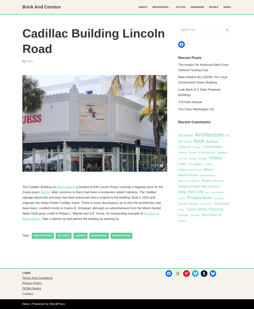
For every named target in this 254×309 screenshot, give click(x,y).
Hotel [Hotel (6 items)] (182, 164)
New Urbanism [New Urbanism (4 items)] (210, 186)
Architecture (43, 235)
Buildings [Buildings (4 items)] (212, 141)
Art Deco (63, 235)
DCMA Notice (31, 288)
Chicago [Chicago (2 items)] (196, 147)
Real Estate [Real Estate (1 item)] (218, 198)
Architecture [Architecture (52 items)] (209, 134)
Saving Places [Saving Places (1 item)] (206, 204)
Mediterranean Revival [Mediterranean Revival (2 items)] (190, 169)
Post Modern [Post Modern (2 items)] (218, 192)
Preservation (121, 235)
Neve (26, 304)
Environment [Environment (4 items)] (207, 152)
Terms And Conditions (37, 278)
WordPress (57, 304)
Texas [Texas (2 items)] (181, 209)
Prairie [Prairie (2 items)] (181, 198)
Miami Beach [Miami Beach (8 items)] (188, 175)
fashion (46, 192)
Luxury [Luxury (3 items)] (208, 164)
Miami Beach (66, 187)
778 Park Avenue (190, 102)
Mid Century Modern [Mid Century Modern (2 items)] (189, 181)
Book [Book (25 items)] (199, 141)
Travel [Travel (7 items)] (191, 209)
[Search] (200, 30)
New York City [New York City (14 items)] (191, 192)
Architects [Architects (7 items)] (185, 135)
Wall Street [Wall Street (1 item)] (195, 215)
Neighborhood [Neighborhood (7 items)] (189, 186)
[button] (169, 7)
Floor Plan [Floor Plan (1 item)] (182, 159)
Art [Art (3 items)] (227, 135)
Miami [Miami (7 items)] (208, 169)
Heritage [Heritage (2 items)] (202, 158)
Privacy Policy (32, 283)
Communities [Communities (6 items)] (212, 147)
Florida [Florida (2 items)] (192, 158)
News (227, 7)
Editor (29, 61)
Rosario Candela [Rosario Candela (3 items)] (188, 203)
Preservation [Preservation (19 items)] (199, 197)
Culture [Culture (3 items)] (182, 152)
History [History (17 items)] (215, 158)
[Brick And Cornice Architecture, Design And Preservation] (41, 7)
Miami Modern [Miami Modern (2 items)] (207, 175)
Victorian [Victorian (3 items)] (183, 215)
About (143, 7)
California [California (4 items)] (184, 147)
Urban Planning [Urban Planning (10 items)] (210, 209)
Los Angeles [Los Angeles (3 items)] (195, 164)
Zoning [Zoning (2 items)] (182, 220)
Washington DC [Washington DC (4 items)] (212, 215)
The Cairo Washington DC (196, 109)
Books (213, 7)
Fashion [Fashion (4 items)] (222, 152)
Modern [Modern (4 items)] (207, 180)
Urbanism (197, 7)
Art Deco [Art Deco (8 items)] (185, 141)
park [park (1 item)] (207, 192)
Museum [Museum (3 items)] (218, 180)
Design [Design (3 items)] (193, 152)
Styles (180, 7)
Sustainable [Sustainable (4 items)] (221, 203)
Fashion (80, 235)
